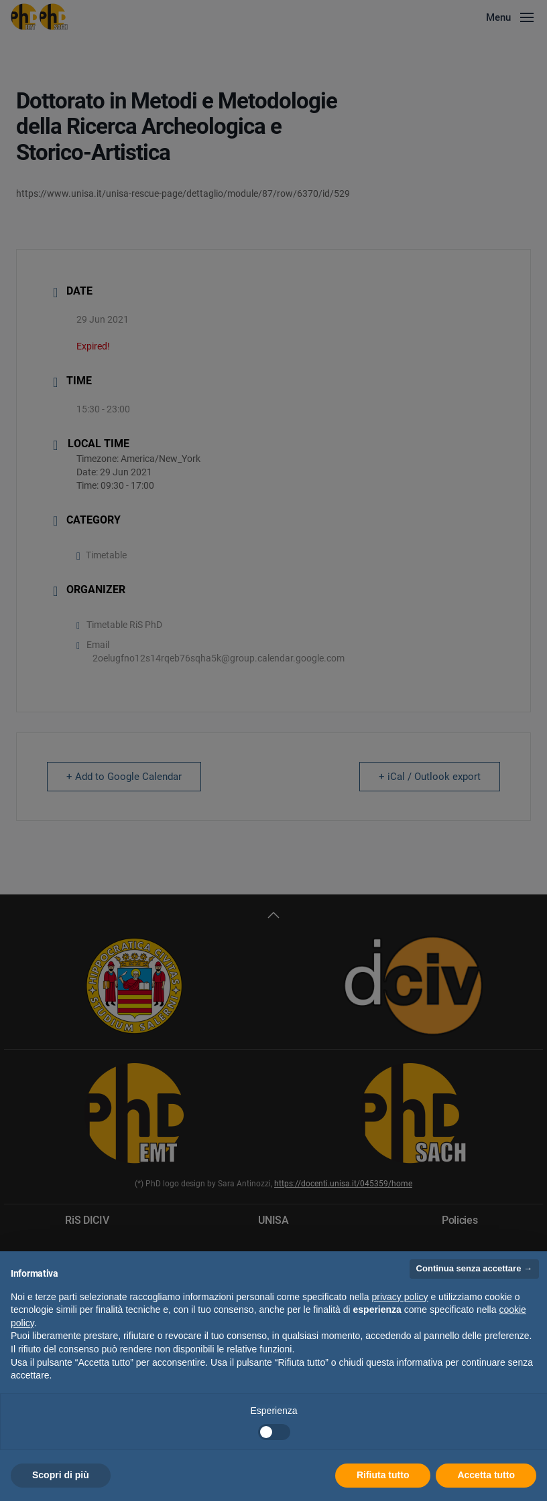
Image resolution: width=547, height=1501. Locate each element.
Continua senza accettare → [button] (474, 1268)
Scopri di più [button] (60, 1475)
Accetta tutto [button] (486, 1475)
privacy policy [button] (400, 1296)
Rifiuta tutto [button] (383, 1475)
